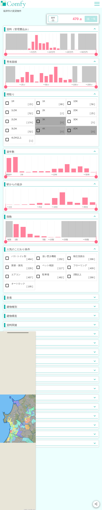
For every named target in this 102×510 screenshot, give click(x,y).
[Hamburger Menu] (97, 3)
